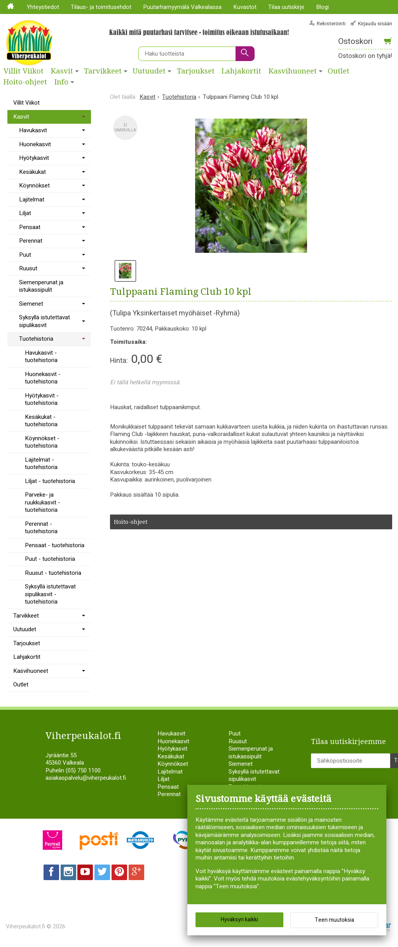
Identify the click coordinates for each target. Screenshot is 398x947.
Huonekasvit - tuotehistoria (43, 378)
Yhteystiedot (43, 7)
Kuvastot (245, 7)
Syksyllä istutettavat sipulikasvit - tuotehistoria (50, 594)
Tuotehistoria (36, 338)
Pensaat (29, 227)
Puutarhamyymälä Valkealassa (182, 7)
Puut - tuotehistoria (50, 559)
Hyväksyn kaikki (239, 919)
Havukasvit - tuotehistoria (41, 356)
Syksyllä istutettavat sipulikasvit (44, 321)
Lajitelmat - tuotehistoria (41, 463)
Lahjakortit (241, 71)
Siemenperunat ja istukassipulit (41, 286)
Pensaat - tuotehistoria (54, 545)
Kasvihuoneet (293, 71)
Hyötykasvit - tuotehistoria (42, 399)
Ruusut (28, 268)
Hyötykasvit (34, 158)
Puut (25, 254)
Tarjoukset (196, 71)
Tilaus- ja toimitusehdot (101, 7)
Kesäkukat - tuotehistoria (41, 421)
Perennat (30, 240)
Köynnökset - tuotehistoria (42, 442)
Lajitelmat (31, 199)
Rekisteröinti (331, 23)
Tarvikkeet (103, 71)
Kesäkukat (32, 172)
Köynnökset (34, 185)
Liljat (25, 213)
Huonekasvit (35, 144)
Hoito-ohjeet (25, 82)
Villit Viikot (23, 71)
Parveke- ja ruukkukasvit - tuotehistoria (42, 502)
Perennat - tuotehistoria (41, 528)
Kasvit (62, 71)
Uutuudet (149, 71)
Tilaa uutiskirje (286, 7)
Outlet (20, 684)
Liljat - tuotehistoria (50, 481)
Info (61, 82)
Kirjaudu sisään (375, 23)
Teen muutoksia (334, 920)
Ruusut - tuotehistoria (53, 573)
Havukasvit (33, 130)
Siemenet (31, 303)
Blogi (322, 7)
